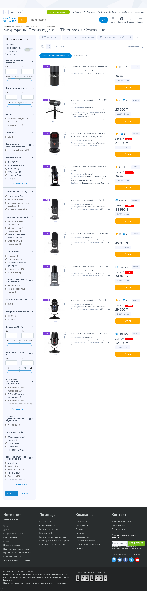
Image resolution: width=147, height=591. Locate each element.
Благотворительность (86, 541)
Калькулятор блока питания (52, 545)
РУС (19, 12)
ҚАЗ (12, 12)
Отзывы (79, 530)
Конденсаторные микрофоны (79, 38)
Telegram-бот (118, 530)
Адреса (76, 12)
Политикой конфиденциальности (131, 549)
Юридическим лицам (13, 557)
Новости (80, 533)
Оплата (102, 12)
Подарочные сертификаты (16, 549)
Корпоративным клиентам (88, 545)
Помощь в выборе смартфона (54, 541)
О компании (81, 522)
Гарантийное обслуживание (17, 553)
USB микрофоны (50, 38)
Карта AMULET (46, 533)
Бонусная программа (133, 12)
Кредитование (10, 538)
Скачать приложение (58, 12)
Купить (127, 88)
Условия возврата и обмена (16, 561)
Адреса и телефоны (121, 522)
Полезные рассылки (13, 545)
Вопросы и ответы (48, 530)
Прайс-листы (82, 526)
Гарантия (114, 12)
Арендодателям (83, 537)
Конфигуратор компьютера (52, 537)
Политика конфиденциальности (40, 583)
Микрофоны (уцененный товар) (115, 38)
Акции (6, 542)
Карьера (79, 549)
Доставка (89, 12)
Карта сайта (61, 583)
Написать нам (118, 526)
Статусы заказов (47, 526)
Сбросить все (80, 56)
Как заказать (45, 522)
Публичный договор (13, 583)
